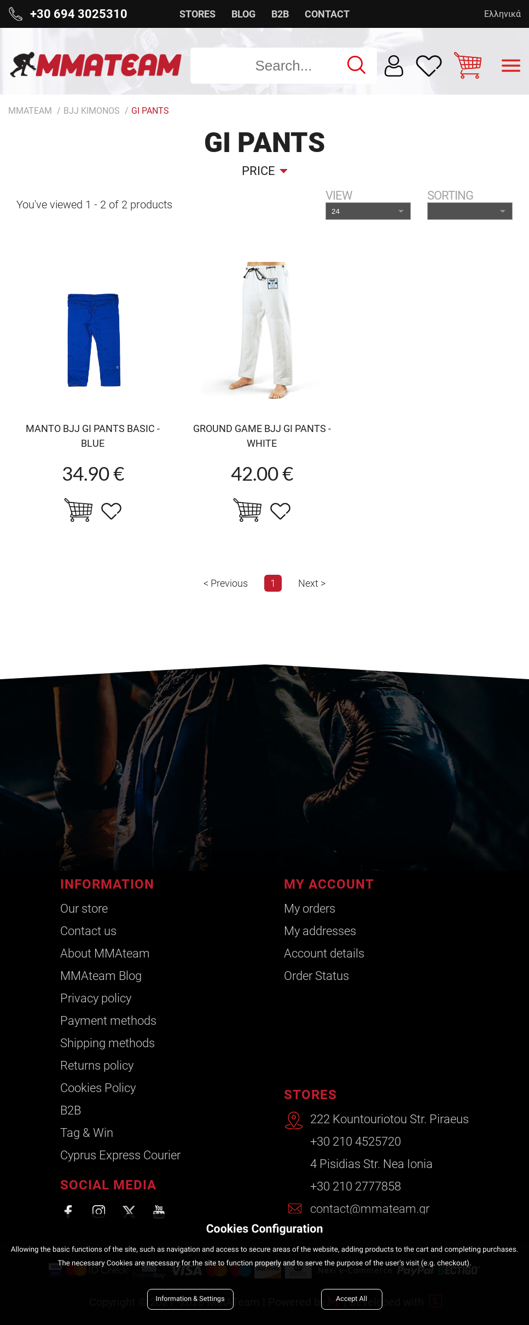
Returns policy (96, 1065)
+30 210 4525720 (355, 1141)
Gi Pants (150, 111)
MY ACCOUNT (329, 884)
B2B (280, 14)
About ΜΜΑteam (105, 953)
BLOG (243, 14)
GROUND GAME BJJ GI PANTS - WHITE (262, 436)
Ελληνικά (502, 14)
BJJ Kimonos (91, 111)
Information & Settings (190, 1299)
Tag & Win (86, 1133)
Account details (324, 953)
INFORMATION (107, 884)
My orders (309, 908)
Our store (84, 908)
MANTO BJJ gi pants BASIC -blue (93, 436)
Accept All (351, 1299)
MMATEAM (30, 111)
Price (258, 171)
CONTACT (327, 14)
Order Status (316, 976)
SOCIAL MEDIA (108, 1185)
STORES (197, 14)
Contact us (88, 931)
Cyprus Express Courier (120, 1155)
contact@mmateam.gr (369, 1209)
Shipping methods (107, 1043)
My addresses (320, 931)
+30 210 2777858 (355, 1186)
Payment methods (108, 1021)
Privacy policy (95, 998)
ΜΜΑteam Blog (101, 976)
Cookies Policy (98, 1088)
